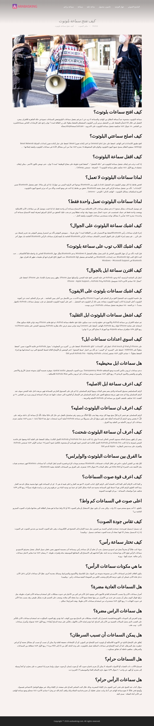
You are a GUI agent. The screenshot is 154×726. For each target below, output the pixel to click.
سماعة (80, 7)
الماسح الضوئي (134, 7)
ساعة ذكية (91, 7)
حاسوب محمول (105, 7)
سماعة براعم (69, 7)
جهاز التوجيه (119, 7)
